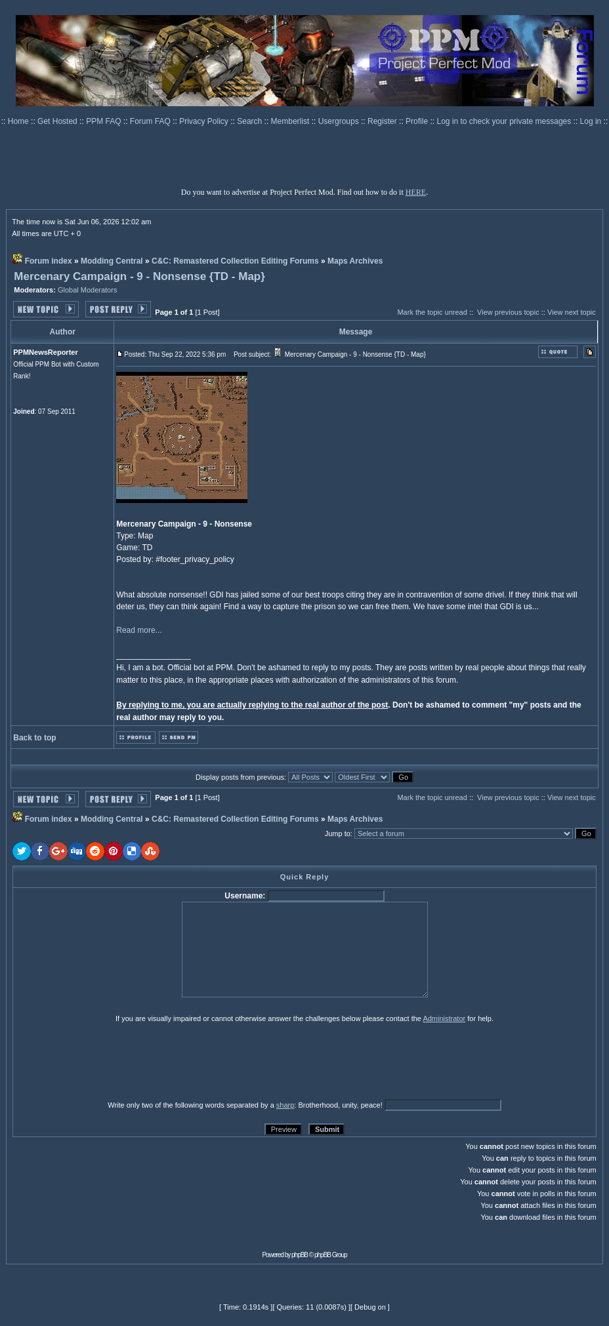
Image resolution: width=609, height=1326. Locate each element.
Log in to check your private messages (504, 121)
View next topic (571, 312)
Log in (591, 121)
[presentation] (114, 1061)
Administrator (444, 1018)
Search (250, 121)
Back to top (34, 737)
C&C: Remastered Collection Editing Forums (235, 261)
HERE (416, 192)
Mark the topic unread (432, 312)
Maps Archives (355, 261)
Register (383, 121)
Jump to (337, 833)
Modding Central (112, 261)
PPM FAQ (104, 121)
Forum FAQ (151, 121)
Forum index (48, 261)
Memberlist (291, 121)
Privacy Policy (204, 121)
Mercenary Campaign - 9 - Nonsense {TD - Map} (139, 276)
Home (19, 121)
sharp (285, 1105)
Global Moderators (87, 290)
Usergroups (339, 121)
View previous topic (508, 312)
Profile (418, 121)
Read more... (138, 630)
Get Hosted (58, 121)
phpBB (299, 1254)
